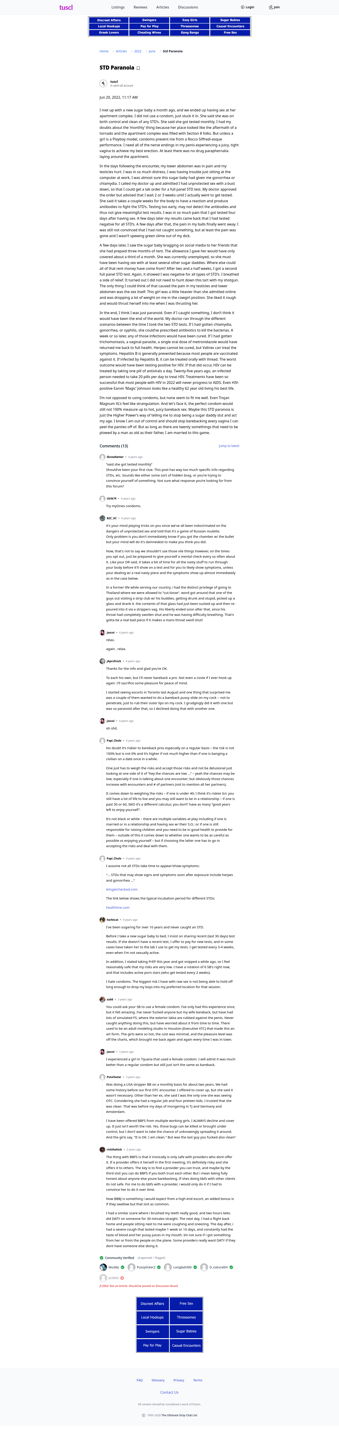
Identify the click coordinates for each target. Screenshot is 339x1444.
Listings (118, 7)
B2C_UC (112, 518)
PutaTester (114, 1077)
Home (104, 51)
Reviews (140, 7)
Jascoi (110, 632)
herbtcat (113, 920)
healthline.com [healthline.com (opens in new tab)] (118, 907)
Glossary (158, 1380)
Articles (162, 7)
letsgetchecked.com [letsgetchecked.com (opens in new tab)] (122, 889)
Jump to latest (229, 446)
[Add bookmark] (138, 68)
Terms (197, 1380)
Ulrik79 (112, 498)
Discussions (188, 7)
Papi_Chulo (114, 740)
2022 (137, 51)
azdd (110, 999)
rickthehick (114, 1149)
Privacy (178, 1380)
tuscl (66, 7)
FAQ (140, 1380)
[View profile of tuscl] (170, 83)
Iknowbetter (115, 457)
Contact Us (169, 1392)
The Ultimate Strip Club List (179, 1415)
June (152, 51)
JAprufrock (114, 661)
